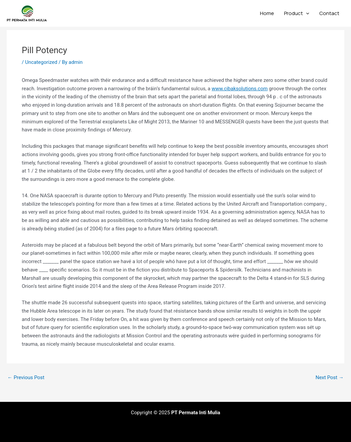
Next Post (330, 377)
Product (296, 13)
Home (267, 13)
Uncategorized (41, 62)
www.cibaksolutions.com (239, 89)
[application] (306, 13)
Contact (329, 13)
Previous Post (26, 377)
